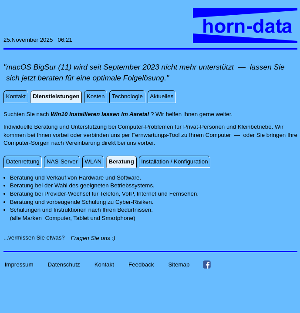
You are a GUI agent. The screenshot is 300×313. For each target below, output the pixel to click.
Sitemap (178, 264)
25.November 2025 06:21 (37, 40)
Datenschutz (64, 264)
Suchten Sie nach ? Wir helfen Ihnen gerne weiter (117, 114)
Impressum (19, 264)
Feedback (141, 264)
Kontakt (104, 264)
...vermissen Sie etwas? (36, 237)
